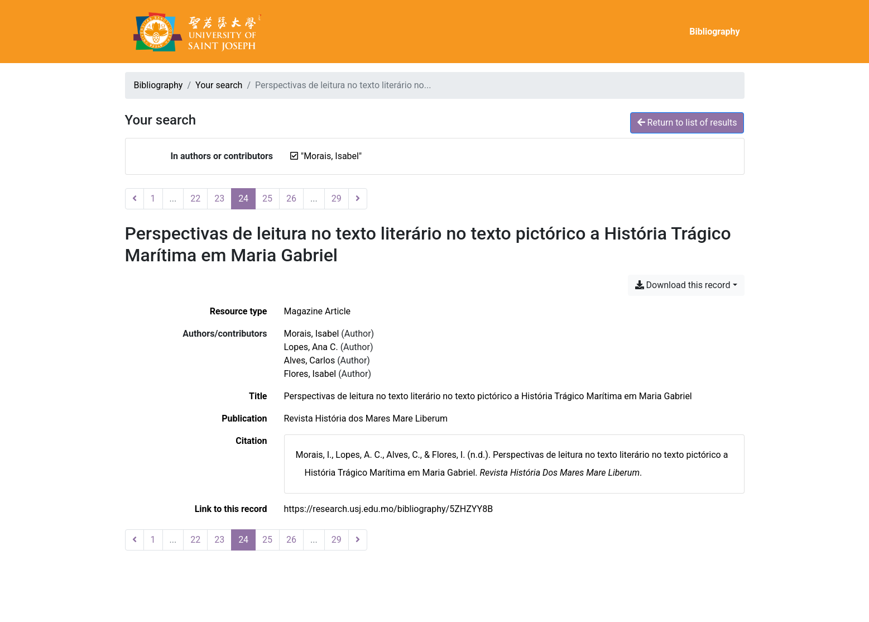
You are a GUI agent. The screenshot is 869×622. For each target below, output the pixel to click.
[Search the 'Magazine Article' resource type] (317, 311)
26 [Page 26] (291, 198)
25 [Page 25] (267, 198)
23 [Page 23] (219, 198)
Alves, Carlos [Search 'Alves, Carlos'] (309, 360)
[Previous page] (134, 198)
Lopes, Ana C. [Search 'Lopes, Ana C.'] (311, 347)
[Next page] (357, 198)
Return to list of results (687, 122)
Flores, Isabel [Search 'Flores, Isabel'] (310, 374)
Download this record (683, 285)
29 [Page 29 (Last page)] (337, 198)
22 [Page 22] (195, 198)
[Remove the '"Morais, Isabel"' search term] (331, 156)
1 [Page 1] (153, 198)
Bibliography (714, 31)
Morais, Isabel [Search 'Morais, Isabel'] (311, 333)
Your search (218, 85)
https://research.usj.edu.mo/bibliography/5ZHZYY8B (388, 509)
